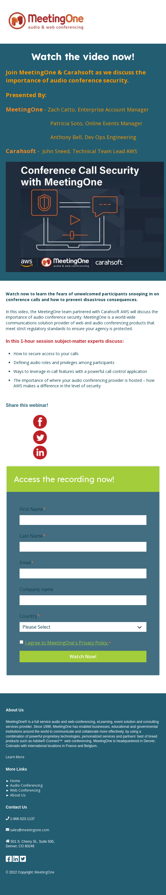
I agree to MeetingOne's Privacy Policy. (66, 643)
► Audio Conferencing (24, 785)
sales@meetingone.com (27, 829)
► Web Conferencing (23, 790)
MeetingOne (44, 872)
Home (15, 780)
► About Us (15, 795)
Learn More (15, 757)
